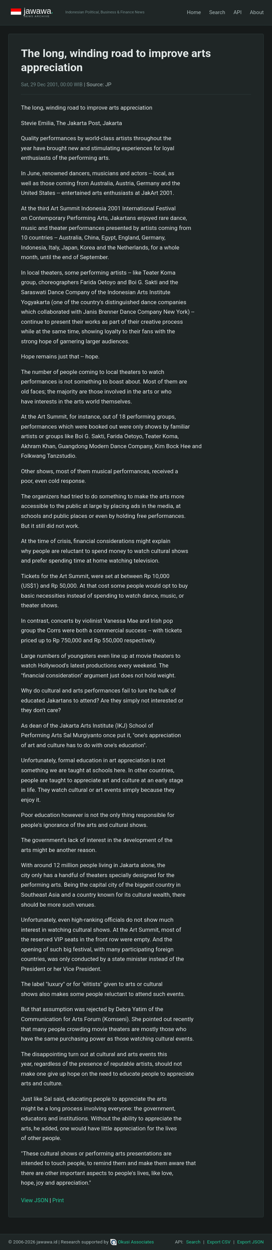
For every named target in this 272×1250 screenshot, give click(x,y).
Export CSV (218, 1242)
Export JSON (250, 1242)
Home (194, 12)
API (237, 12)
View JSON (34, 1200)
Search (217, 12)
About (257, 12)
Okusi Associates (132, 1242)
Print (58, 1200)
